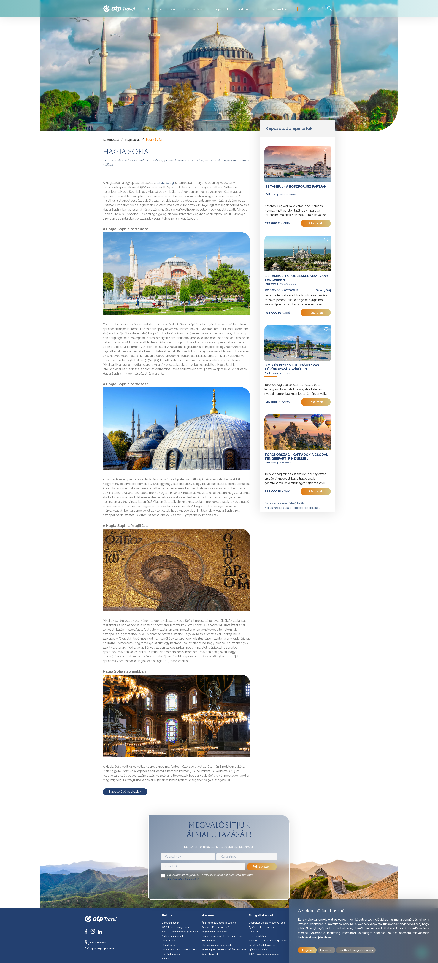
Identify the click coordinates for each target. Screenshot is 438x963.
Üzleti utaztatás (257, 936)
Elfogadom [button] (307, 950)
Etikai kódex (168, 945)
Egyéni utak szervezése (262, 927)
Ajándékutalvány (258, 949)
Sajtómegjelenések (173, 936)
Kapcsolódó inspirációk (125, 791)
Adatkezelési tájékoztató (183, 879)
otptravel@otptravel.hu (100, 948)
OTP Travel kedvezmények (264, 954)
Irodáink (243, 9)
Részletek (316, 223)
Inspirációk (221, 9)
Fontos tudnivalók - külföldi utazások (222, 936)
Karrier (165, 958)
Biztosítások (208, 940)
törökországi (165, 183)
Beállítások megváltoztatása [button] (356, 950)
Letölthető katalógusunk (262, 945)
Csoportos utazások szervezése (267, 922)
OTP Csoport (169, 940)
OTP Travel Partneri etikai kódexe (180, 949)
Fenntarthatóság (171, 954)
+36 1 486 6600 (96, 942)
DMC (310, 9)
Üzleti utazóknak (277, 9)
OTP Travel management (176, 927)
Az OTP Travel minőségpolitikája (180, 931)
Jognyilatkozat (210, 954)
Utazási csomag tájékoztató (217, 945)
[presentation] (219, 891)
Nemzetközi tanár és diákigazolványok (270, 940)
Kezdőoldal (111, 140)
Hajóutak (253, 931)
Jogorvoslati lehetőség (214, 931)
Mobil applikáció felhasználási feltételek (224, 949)
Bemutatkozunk (170, 922)
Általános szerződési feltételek (219, 922)
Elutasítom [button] (326, 950)
